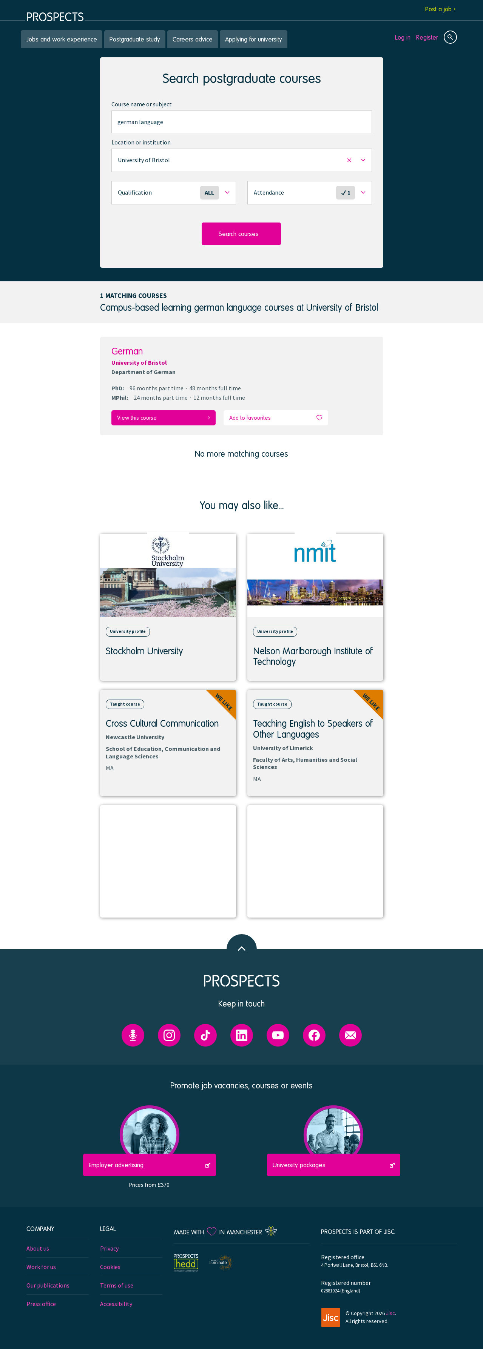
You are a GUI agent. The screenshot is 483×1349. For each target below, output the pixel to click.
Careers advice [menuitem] (193, 39)
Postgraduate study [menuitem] (135, 39)
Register (427, 37)
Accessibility (116, 1303)
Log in (402, 37)
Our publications (47, 1285)
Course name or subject (141, 104)
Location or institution (141, 142)
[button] (242, 160)
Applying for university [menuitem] (253, 39)
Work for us (41, 1266)
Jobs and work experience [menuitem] (61, 39)
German (127, 350)
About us (37, 1248)
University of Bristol (139, 362)
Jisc (390, 1312)
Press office (41, 1303)
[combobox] (241, 121)
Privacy (109, 1248)
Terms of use (116, 1285)
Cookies (110, 1266)
